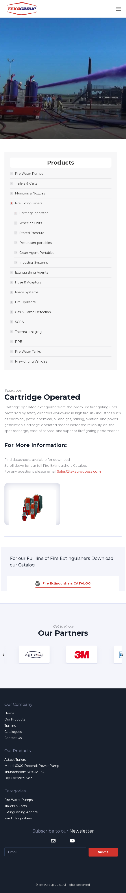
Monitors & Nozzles (30, 193)
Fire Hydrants (25, 302)
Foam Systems (26, 292)
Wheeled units (30, 223)
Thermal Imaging (28, 332)
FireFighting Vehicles (31, 361)
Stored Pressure (31, 233)
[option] (86, 655)
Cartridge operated (33, 213)
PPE (18, 342)
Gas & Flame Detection (33, 312)
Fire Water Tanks (28, 352)
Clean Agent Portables (36, 253)
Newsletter (81, 831)
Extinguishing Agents (31, 272)
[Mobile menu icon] (119, 9)
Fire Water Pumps (29, 174)
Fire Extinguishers (28, 203)
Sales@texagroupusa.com (79, 471)
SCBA (19, 322)
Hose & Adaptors (28, 282)
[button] (3, 655)
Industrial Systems (33, 263)
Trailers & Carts (26, 183)
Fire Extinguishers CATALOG (67, 583)
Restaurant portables (35, 243)
